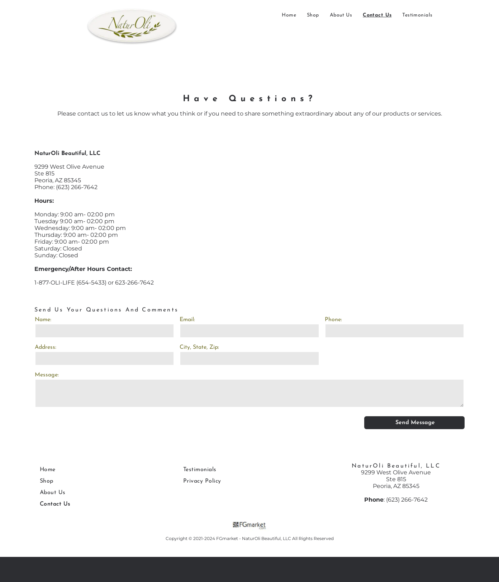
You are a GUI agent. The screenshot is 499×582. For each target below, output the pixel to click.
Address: (45, 347)
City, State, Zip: (199, 347)
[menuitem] (288, 15)
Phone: (333, 320)
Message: (47, 375)
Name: (43, 320)
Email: (187, 320)
